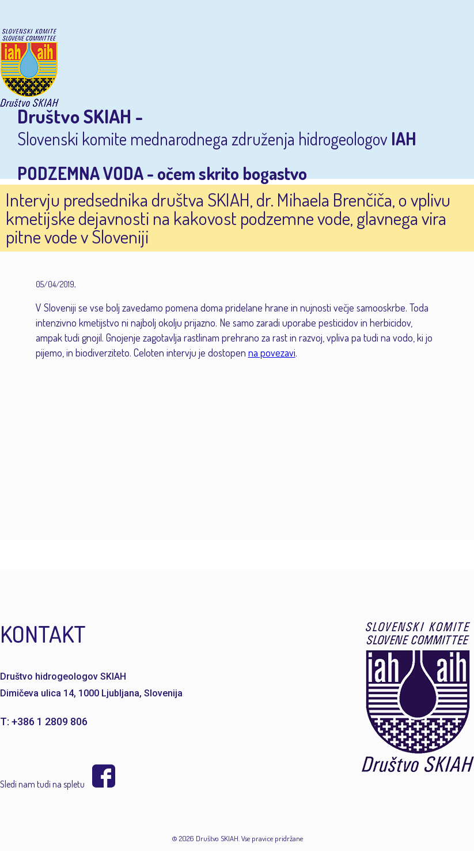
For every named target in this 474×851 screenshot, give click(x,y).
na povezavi (271, 352)
